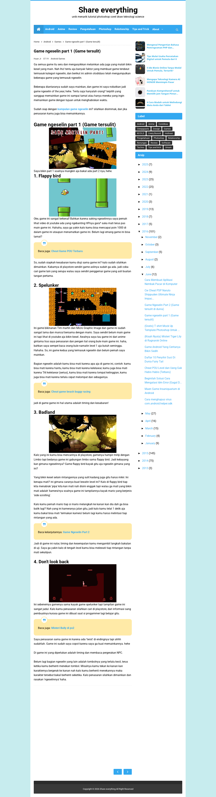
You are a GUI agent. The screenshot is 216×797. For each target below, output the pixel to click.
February (150, 435)
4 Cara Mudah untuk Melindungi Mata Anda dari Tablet (164, 104)
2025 (145, 164)
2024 (145, 172)
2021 (145, 194)
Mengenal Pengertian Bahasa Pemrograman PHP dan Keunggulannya (163, 46)
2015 (145, 453)
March (149, 428)
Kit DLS (140, 133)
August (149, 259)
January (150, 443)
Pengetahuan (143, 138)
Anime (151, 124)
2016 (145, 231)
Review (154, 143)
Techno (140, 147)
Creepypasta (143, 128)
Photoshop (159, 138)
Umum (168, 147)
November (151, 237)
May (148, 413)
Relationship (174, 138)
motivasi (169, 133)
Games (62, 59)
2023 (145, 179)
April (148, 421)
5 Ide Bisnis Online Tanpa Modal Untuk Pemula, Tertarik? (164, 69)
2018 (145, 216)
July (148, 266)
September (152, 252)
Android (55, 59)
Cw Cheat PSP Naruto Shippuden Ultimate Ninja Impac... (160, 294)
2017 (145, 224)
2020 (145, 201)
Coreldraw (163, 124)
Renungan (142, 143)
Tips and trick (154, 147)
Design (156, 128)
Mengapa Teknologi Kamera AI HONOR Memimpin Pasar (163, 81)
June (148, 274)
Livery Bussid (154, 133)
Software (166, 143)
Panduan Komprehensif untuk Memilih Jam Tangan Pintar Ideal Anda (163, 92)
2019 (145, 209)
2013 (145, 468)
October (150, 244)
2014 (145, 460)
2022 (145, 186)
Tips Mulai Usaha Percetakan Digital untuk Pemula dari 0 (162, 58)
